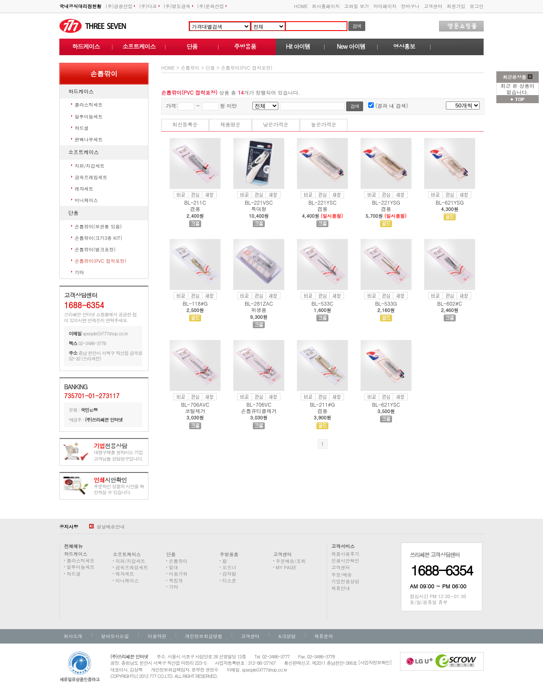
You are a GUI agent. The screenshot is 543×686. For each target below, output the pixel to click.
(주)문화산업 (212, 6)
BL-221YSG (386, 202)
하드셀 (82, 128)
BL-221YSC (322, 202)
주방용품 (245, 46)
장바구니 (410, 6)
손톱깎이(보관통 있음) (98, 226)
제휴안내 (340, 588)
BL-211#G (322, 404)
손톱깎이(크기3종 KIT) (98, 238)
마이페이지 (385, 6)
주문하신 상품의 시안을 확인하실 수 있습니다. (119, 486)
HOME (301, 6)
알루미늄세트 (89, 116)
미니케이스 (86, 200)
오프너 (229, 567)
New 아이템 (351, 46)
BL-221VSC (259, 202)
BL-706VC (259, 404)
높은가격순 (323, 124)
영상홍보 (404, 46)
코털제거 (195, 410)
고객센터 (433, 6)
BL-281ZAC (259, 303)
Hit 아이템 (298, 46)
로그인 (477, 6)
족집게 (176, 580)
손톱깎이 (190, 68)
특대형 (258, 208)
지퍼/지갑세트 (90, 166)
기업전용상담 (345, 581)
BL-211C (195, 202)
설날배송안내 (107, 526)
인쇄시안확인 (345, 560)
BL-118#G (194, 303)
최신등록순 (185, 124)
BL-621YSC (386, 404)
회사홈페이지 (326, 6)
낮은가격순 (275, 124)
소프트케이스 (139, 46)
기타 (79, 272)
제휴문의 (323, 636)
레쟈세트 (84, 188)
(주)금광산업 (120, 6)
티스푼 (229, 580)
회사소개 (73, 636)
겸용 (195, 208)
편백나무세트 (89, 139)
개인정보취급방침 (203, 636)
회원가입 (456, 6)
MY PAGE (286, 567)
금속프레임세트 (91, 177)
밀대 (173, 567)
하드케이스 (86, 46)
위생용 (258, 309)
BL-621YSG (450, 202)
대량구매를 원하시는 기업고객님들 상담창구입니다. (118, 452)
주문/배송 (341, 574)
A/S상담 (287, 636)
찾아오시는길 (115, 636)
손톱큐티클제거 (259, 410)
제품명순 (230, 124)
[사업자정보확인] (375, 662)
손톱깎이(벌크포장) (95, 249)
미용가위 (178, 574)
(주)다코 (149, 6)
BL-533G (386, 303)
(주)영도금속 (178, 6)
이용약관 (157, 636)
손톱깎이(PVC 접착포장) (100, 261)
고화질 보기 (356, 6)
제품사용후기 (345, 554)
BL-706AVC (195, 404)
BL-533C (322, 303)
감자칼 (229, 574)
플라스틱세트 (89, 104)
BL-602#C (449, 303)
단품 (192, 46)
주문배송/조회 (291, 561)
